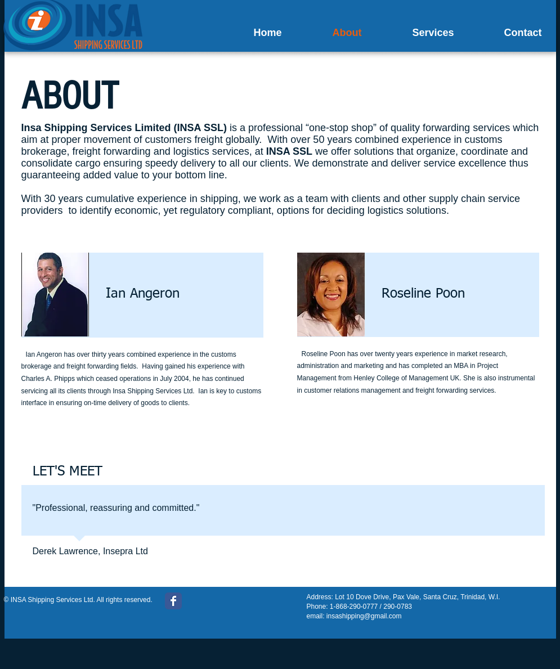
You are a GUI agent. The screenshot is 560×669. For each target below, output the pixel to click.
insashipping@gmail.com (364, 616)
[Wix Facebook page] (173, 600)
